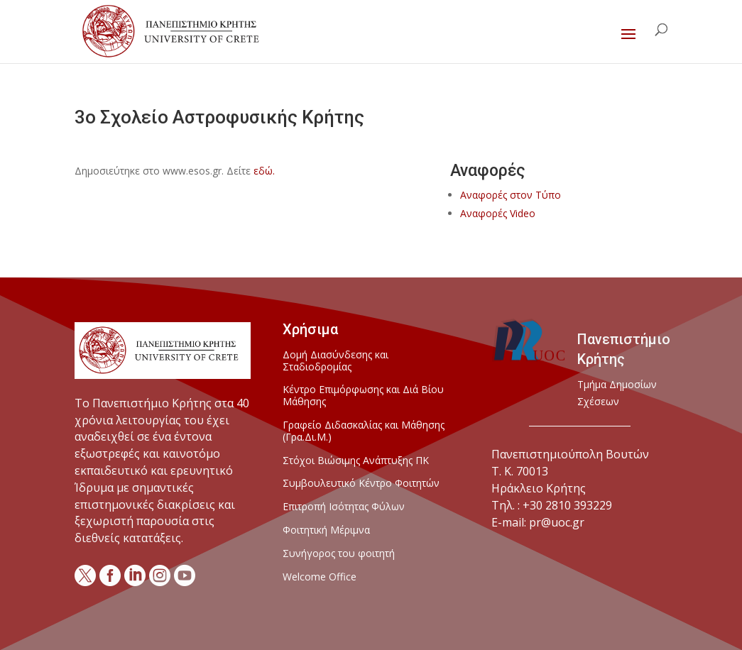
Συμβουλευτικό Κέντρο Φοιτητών (361, 484)
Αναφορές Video (497, 213)
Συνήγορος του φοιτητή (339, 554)
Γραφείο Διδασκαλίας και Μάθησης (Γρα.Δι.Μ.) (363, 431)
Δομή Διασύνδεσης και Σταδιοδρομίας (335, 361)
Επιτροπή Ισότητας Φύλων (344, 507)
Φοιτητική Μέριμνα (326, 530)
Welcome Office (319, 577)
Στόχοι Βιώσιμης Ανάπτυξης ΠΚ (356, 461)
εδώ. (264, 170)
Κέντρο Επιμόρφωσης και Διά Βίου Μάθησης (363, 396)
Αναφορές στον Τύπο (510, 195)
